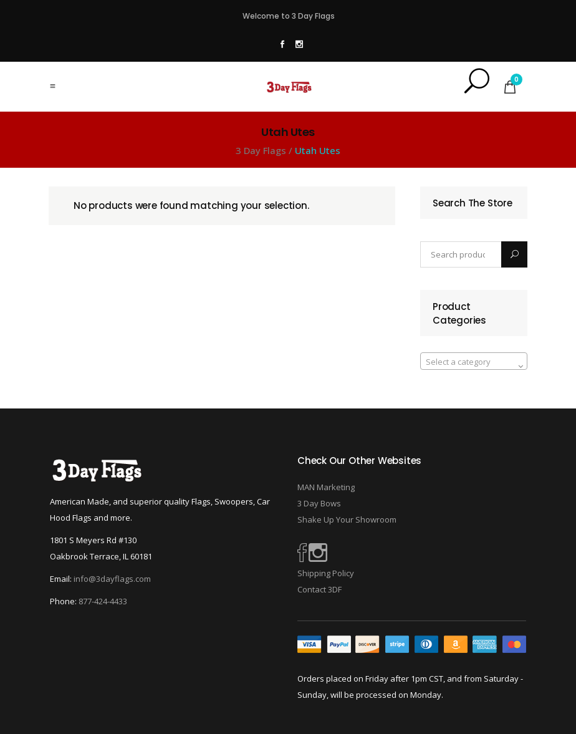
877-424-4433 (103, 601)
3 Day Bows (319, 503)
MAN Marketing (326, 487)
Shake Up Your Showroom (346, 519)
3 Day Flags (261, 150)
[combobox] (473, 361)
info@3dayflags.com (112, 578)
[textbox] (474, 361)
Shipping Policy (325, 573)
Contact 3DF (319, 589)
